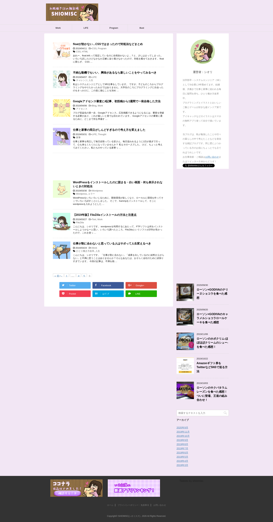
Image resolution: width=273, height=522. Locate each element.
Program (114, 28)
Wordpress (97, 190)
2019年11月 (183, 431)
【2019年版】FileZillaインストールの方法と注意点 (104, 214)
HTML (85, 51)
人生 (91, 80)
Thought (102, 134)
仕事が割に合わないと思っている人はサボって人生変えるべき (112, 243)
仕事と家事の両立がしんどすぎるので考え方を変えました (109, 129)
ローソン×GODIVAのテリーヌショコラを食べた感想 (212, 293)
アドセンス (81, 108)
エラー (91, 193)
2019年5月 (182, 456)
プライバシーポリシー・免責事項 (133, 505)
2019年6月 (182, 452)
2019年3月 (182, 465)
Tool (94, 219)
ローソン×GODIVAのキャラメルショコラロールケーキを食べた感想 (212, 318)
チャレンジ (81, 80)
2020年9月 (182, 427)
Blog (94, 105)
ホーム (110, 505)
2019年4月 (182, 461)
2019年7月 (182, 448)
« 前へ (58, 275)
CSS (94, 48)
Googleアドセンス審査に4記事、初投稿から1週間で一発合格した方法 (117, 101)
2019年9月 (182, 440)
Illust (141, 28)
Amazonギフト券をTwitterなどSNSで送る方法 (212, 367)
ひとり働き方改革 (85, 251)
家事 (78, 137)
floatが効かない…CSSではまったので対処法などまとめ (108, 44)
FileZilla (80, 222)
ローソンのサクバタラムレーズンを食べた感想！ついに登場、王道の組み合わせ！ (212, 393)
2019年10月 (183, 436)
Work (58, 28)
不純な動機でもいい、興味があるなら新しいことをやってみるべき (115, 72)
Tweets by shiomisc (191, 480)
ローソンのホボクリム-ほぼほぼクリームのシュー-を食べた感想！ (212, 342)
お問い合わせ (212, 157)
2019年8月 (182, 444)
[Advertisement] (108, 168)
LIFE (86, 28)
